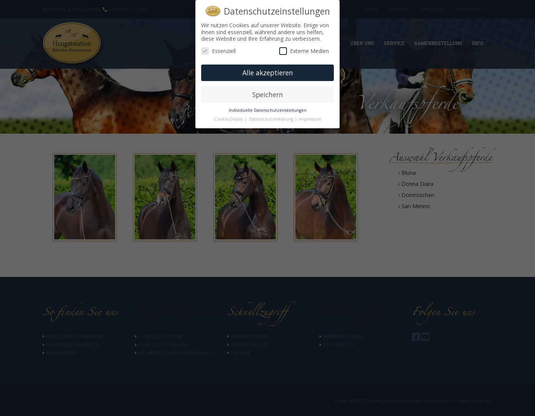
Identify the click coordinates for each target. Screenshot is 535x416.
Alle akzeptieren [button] (267, 72)
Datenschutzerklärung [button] (271, 119)
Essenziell (218, 51)
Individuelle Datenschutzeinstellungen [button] (268, 110)
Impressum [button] (310, 119)
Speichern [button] (267, 94)
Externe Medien (304, 51)
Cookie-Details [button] (229, 119)
